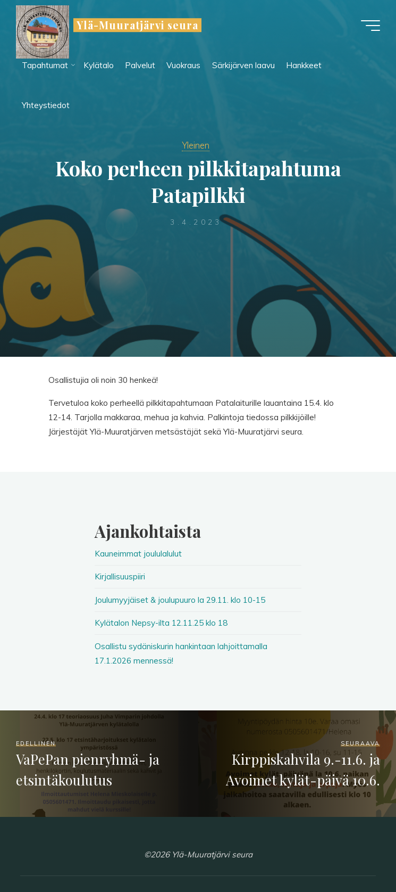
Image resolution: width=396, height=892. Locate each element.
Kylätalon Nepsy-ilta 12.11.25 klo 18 (161, 623)
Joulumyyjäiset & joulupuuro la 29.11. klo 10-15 (180, 600)
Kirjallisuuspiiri (120, 576)
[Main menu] (370, 25)
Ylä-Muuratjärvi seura (137, 25)
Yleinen (195, 145)
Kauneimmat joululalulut (138, 554)
